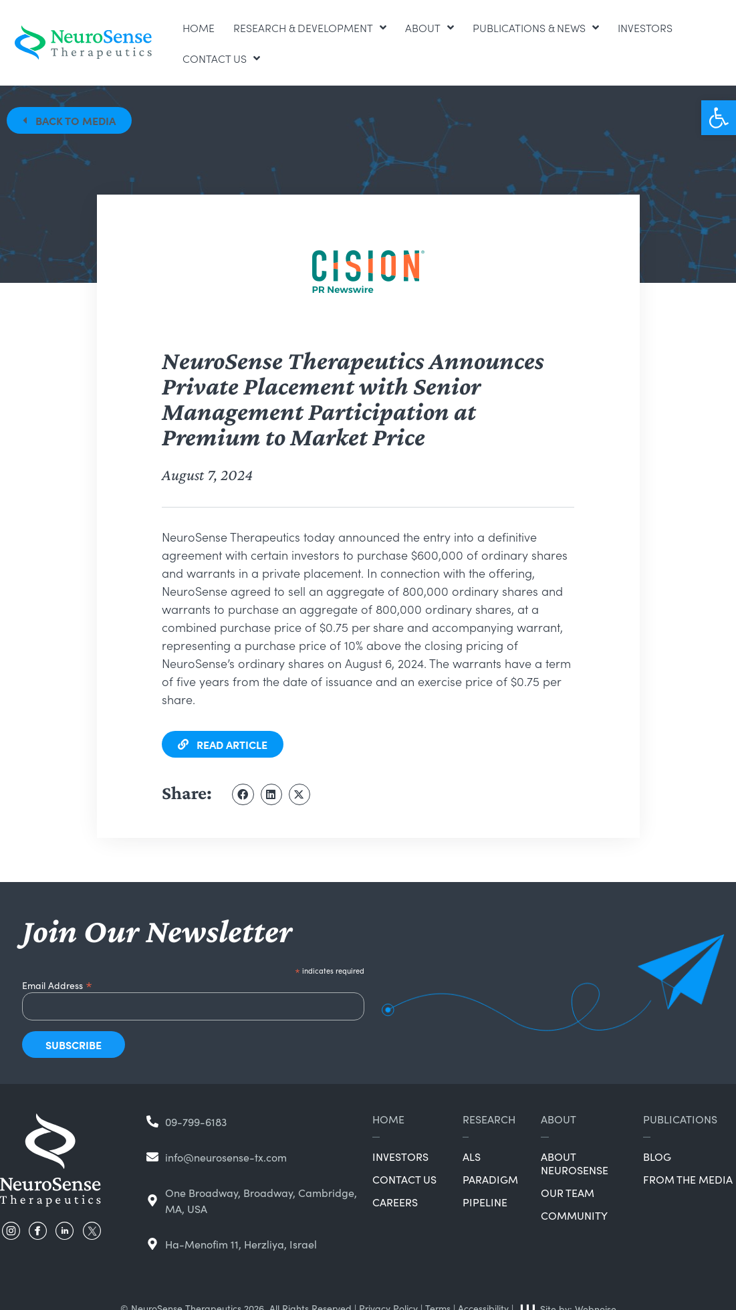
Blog (657, 1156)
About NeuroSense (574, 1163)
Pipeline (485, 1201)
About (429, 27)
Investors (645, 27)
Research (489, 1118)
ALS (472, 1156)
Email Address (57, 983)
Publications (680, 1118)
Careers (395, 1201)
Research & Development (309, 27)
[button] (718, 117)
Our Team (567, 1192)
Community (574, 1215)
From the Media (688, 1179)
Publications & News (536, 27)
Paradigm (490, 1179)
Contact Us (221, 58)
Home (198, 27)
